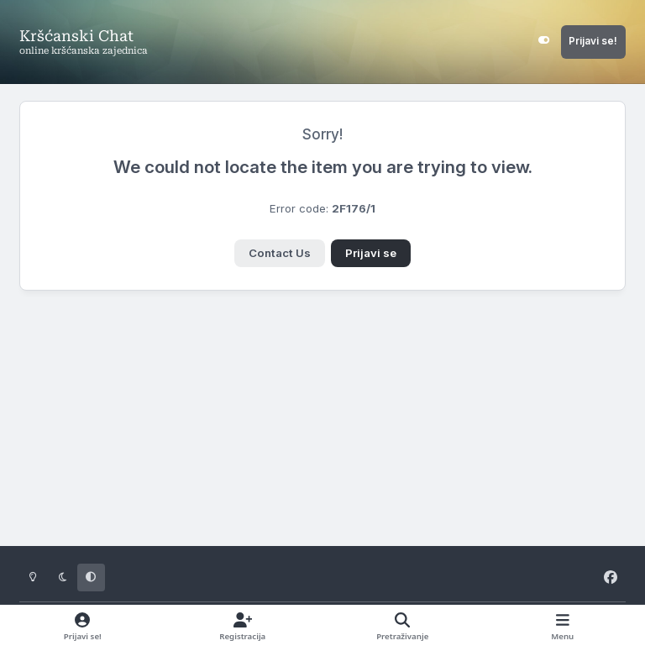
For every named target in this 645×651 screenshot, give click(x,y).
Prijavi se (370, 253)
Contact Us (280, 253)
